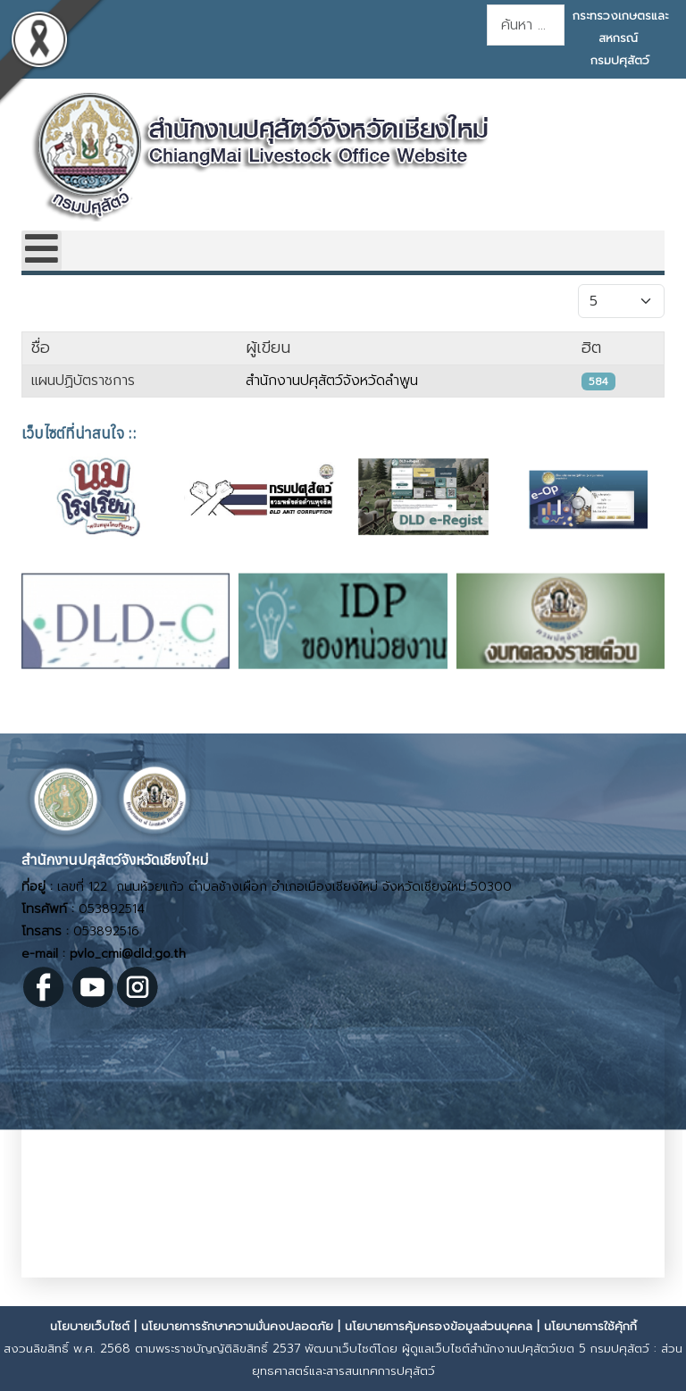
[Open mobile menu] (41, 250)
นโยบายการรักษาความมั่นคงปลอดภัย (237, 1326)
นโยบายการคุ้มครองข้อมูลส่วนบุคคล (438, 1326)
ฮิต (591, 347)
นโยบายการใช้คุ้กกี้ (590, 1326)
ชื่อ (40, 347)
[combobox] (526, 25)
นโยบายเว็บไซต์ (90, 1326)
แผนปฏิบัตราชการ (83, 380)
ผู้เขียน (268, 347)
